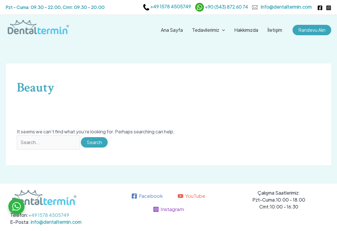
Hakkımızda (246, 30)
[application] (222, 30)
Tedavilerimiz (208, 30)
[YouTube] (191, 196)
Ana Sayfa (172, 30)
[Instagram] (328, 7)
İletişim (274, 30)
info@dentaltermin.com (286, 6)
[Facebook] (320, 7)
